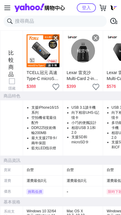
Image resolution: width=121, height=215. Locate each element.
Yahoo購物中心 (39, 8)
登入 (86, 7)
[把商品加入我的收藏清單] (56, 87)
